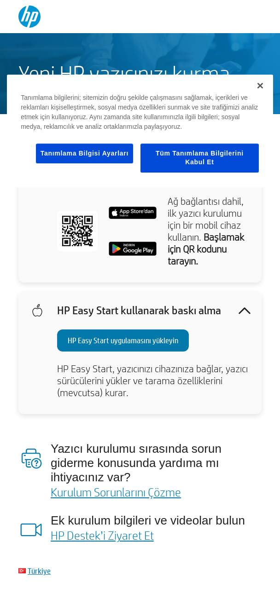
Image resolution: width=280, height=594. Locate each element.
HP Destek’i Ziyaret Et (102, 535)
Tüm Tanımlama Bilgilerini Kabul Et (200, 158)
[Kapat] (260, 85)
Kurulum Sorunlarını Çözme (116, 491)
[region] (140, 131)
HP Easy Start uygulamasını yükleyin (123, 340)
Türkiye (39, 570)
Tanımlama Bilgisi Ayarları (84, 153)
